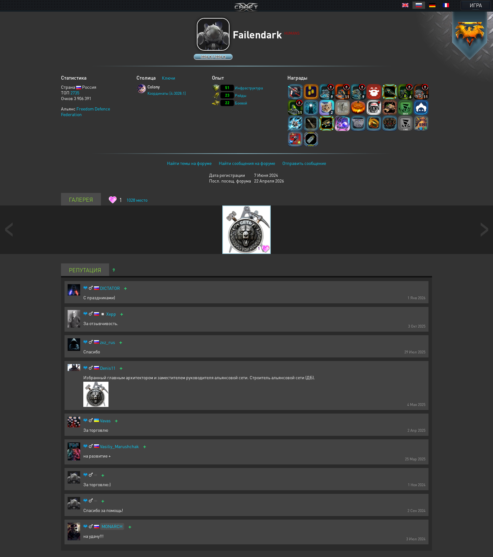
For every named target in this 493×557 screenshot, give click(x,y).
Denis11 (107, 368)
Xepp (111, 314)
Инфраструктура (249, 88)
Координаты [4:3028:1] (166, 93)
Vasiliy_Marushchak (119, 446)
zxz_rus (107, 342)
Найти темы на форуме (189, 163)
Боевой (241, 103)
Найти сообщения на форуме (247, 163)
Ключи (168, 78)
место (136, 200)
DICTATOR (110, 288)
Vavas (105, 420)
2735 (74, 92)
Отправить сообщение (304, 163)
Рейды (240, 95)
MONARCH (112, 526)
